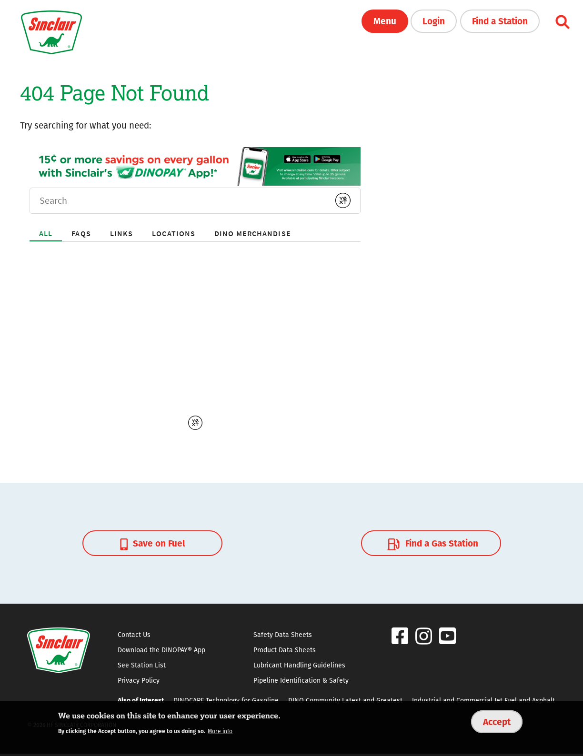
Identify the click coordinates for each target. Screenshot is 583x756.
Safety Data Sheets (282, 634)
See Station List (142, 665)
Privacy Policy (139, 680)
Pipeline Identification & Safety (301, 680)
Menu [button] (384, 20)
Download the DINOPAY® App (161, 650)
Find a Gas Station (431, 543)
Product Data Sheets (284, 650)
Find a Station (500, 20)
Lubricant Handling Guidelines (299, 665)
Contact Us (134, 634)
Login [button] (433, 20)
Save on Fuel (152, 543)
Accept (497, 721)
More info (220, 731)
